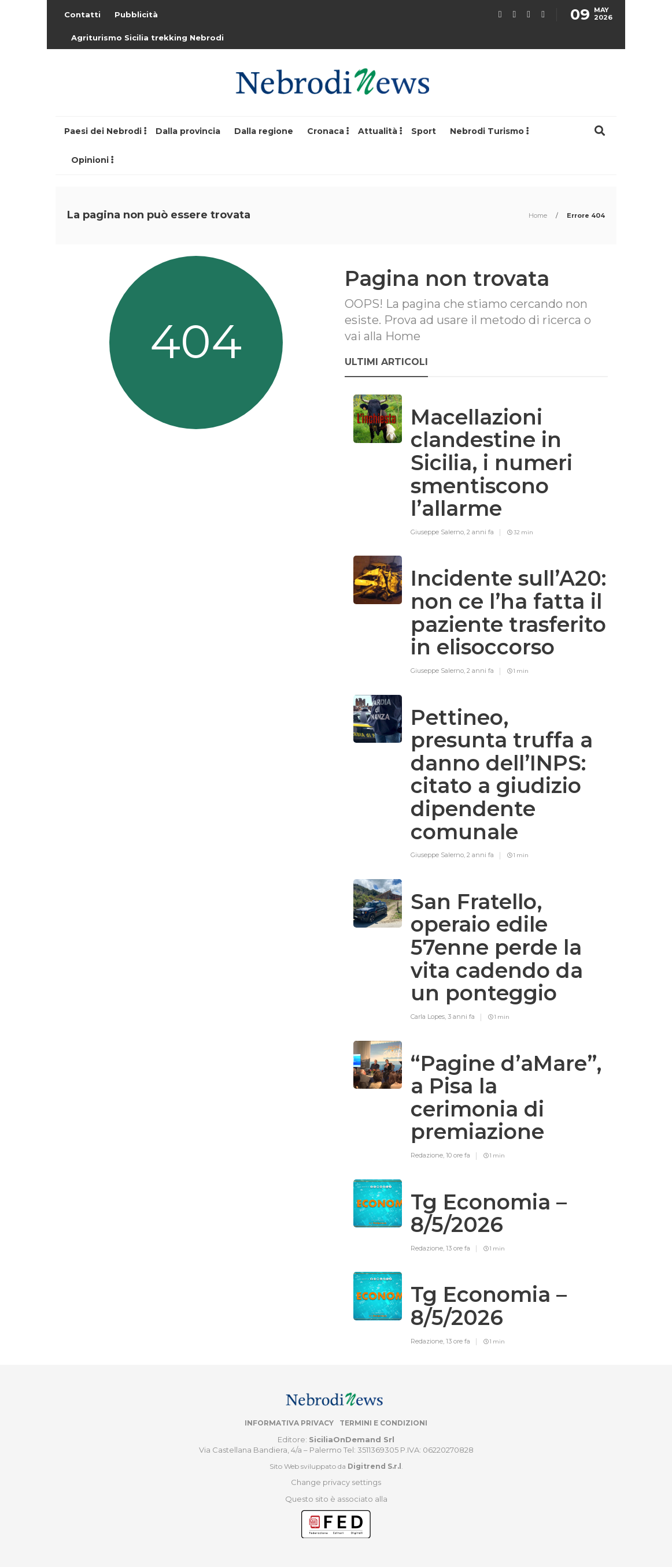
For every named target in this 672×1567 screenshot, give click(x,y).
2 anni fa (480, 532)
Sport (423, 131)
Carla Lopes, (429, 1017)
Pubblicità (136, 14)
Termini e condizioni (383, 1423)
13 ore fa (458, 1248)
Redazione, (428, 1155)
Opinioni (90, 160)
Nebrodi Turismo (487, 131)
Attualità (377, 131)
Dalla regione (263, 131)
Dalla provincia (188, 131)
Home (539, 215)
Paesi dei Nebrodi (103, 131)
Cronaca (325, 131)
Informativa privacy (289, 1423)
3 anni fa (461, 1017)
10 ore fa (458, 1155)
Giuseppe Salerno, (439, 532)
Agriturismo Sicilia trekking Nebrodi (147, 37)
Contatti (82, 14)
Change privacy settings (336, 1482)
